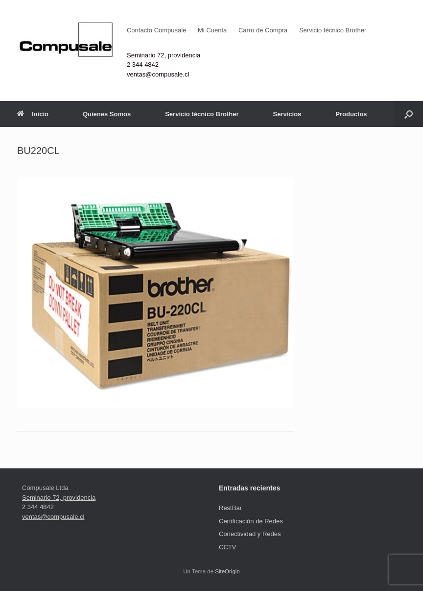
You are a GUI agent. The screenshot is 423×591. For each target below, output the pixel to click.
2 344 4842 (143, 64)
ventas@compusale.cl (158, 74)
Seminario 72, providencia (163, 55)
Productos (351, 114)
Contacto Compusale (156, 30)
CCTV (227, 547)
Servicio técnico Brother (332, 30)
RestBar (230, 508)
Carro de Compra (262, 30)
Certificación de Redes (251, 521)
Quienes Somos (107, 114)
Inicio (32, 114)
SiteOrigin (227, 571)
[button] (408, 114)
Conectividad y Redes (250, 534)
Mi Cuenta (212, 30)
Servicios (287, 114)
